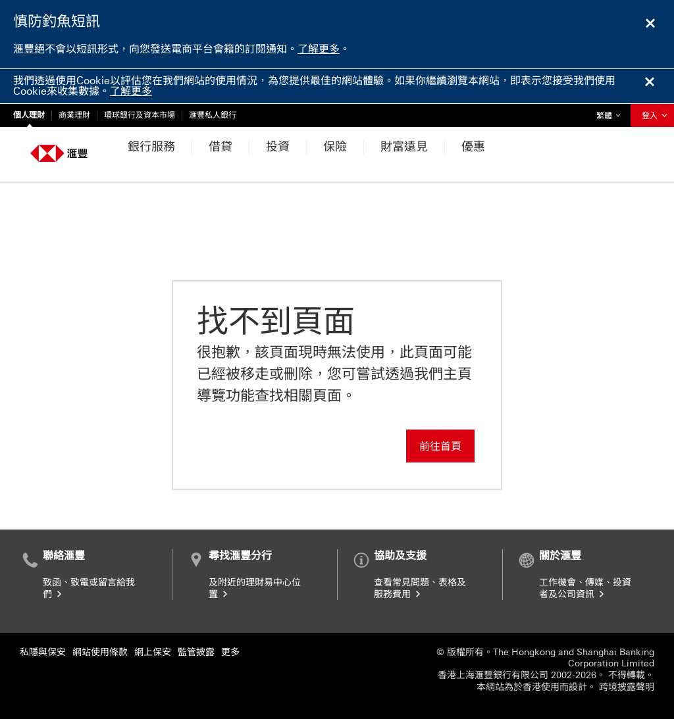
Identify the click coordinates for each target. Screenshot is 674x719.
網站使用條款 (100, 652)
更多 (230, 652)
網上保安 (152, 652)
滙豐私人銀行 (212, 115)
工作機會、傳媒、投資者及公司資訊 (585, 588)
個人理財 (29, 115)
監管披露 (196, 652)
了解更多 (319, 49)
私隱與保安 (43, 652)
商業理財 (74, 115)
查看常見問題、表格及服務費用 (420, 588)
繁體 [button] (611, 112)
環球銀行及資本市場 (139, 115)
